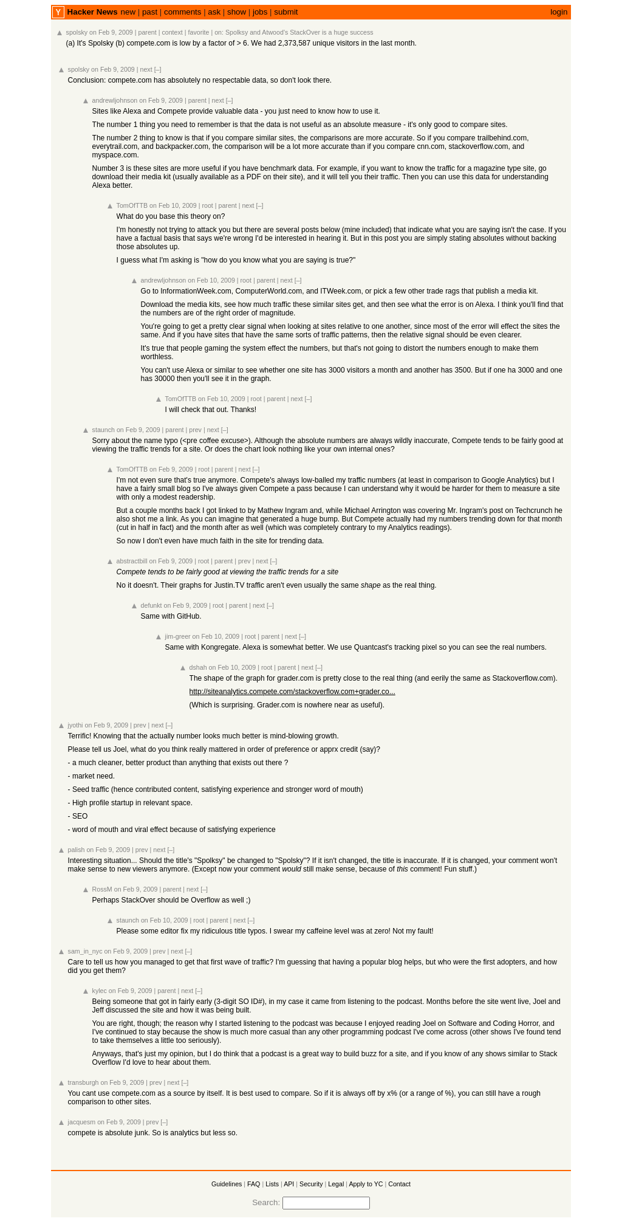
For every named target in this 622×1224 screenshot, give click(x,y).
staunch (103, 429)
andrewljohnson (115, 100)
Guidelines (226, 1184)
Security (311, 1184)
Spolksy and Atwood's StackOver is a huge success (299, 32)
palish (76, 849)
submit (286, 11)
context (172, 32)
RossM (102, 889)
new (128, 11)
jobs (260, 11)
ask (214, 11)
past (149, 11)
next (146, 69)
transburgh (83, 1082)
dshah (198, 667)
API (289, 1184)
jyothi (75, 725)
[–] (158, 69)
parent (147, 32)
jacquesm (82, 1122)
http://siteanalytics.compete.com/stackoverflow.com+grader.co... (292, 691)
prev (195, 429)
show (236, 11)
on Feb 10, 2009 (173, 205)
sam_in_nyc (85, 951)
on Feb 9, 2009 (111, 32)
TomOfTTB (132, 205)
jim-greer (178, 636)
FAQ (253, 1184)
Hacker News (92, 11)
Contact (399, 1184)
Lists (272, 1184)
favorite (199, 32)
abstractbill (132, 561)
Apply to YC (366, 1184)
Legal (336, 1184)
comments (182, 11)
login (558, 11)
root (207, 205)
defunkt (151, 605)
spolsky (77, 32)
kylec (99, 990)
